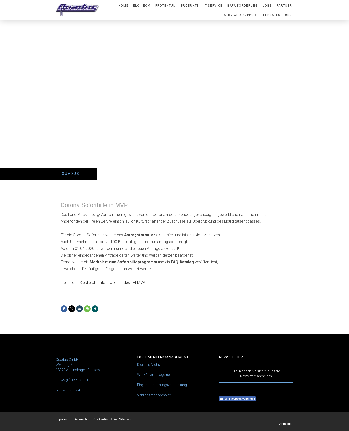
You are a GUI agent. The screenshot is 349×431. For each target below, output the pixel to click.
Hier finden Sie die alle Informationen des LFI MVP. (103, 282)
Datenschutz (82, 419)
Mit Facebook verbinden (237, 399)
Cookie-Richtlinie (105, 419)
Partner (284, 5)
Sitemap (125, 419)
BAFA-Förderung (242, 5)
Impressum (63, 419)
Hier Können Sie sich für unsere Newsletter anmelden (256, 373)
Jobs (267, 5)
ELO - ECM (141, 5)
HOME (123, 5)
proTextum (165, 5)
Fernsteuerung (277, 14)
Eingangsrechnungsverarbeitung (162, 385)
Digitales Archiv (148, 364)
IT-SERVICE (213, 5)
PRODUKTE (190, 5)
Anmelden (286, 424)
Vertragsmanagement (154, 395)
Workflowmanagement (155, 375)
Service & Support (241, 14)
